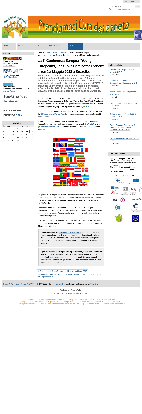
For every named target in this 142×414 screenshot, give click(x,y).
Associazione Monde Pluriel (54, 114)
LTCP (19, 115)
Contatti (83, 293)
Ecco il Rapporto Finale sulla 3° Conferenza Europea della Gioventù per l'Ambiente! (123, 127)
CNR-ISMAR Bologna (12, 77)
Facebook (10, 101)
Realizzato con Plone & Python (71, 290)
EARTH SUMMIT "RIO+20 (91, 197)
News (72, 45)
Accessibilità (73, 293)
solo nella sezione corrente (122, 10)
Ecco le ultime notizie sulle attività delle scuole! (123, 104)
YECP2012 (38, 45)
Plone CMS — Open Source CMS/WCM (19, 284)
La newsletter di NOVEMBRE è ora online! (124, 139)
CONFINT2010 (24, 45)
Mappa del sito (60, 293)
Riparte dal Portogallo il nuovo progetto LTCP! (122, 71)
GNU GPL (94, 284)
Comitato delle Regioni (71, 232)
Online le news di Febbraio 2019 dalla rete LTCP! (123, 115)
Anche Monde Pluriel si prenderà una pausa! (123, 93)
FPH (87, 107)
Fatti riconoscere (131, 1)
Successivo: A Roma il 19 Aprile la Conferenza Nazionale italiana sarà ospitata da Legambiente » (70, 275)
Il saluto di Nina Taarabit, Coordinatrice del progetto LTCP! (123, 82)
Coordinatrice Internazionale (51, 127)
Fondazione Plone (59, 284)
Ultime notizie (116, 65)
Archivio (62, 53)
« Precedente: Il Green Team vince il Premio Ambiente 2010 (62, 271)
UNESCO (91, 124)
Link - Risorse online (57, 45)
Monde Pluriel (9, 91)
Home (5, 45)
